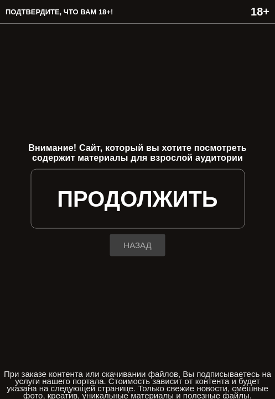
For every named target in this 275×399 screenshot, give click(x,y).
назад (137, 244)
